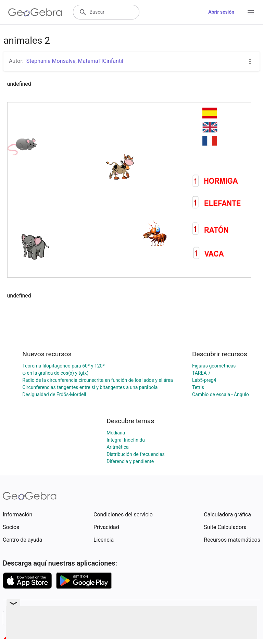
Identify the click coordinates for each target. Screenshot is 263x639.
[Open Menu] (251, 12)
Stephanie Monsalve (51, 61)
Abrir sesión (221, 12)
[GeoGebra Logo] (35, 12)
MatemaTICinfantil (100, 61)
